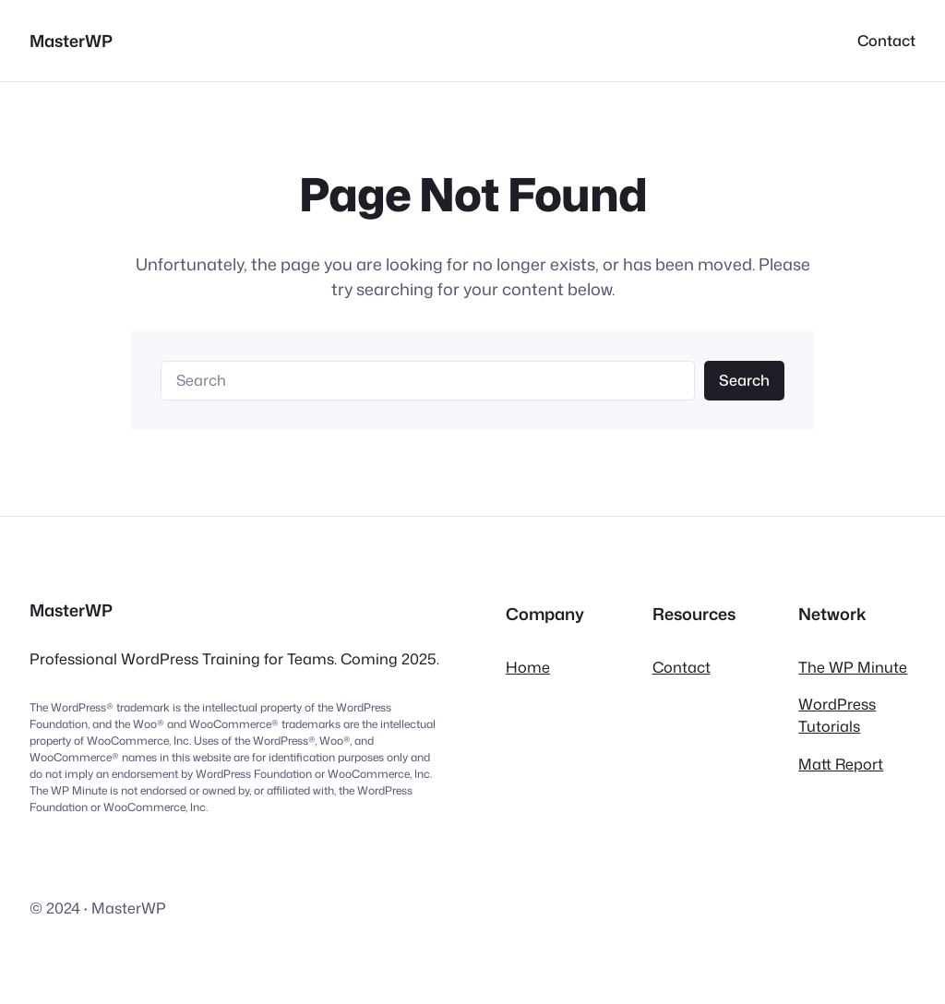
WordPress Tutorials (837, 714)
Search (744, 379)
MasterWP (71, 41)
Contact (681, 666)
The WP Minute (852, 666)
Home (528, 666)
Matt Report (840, 763)
